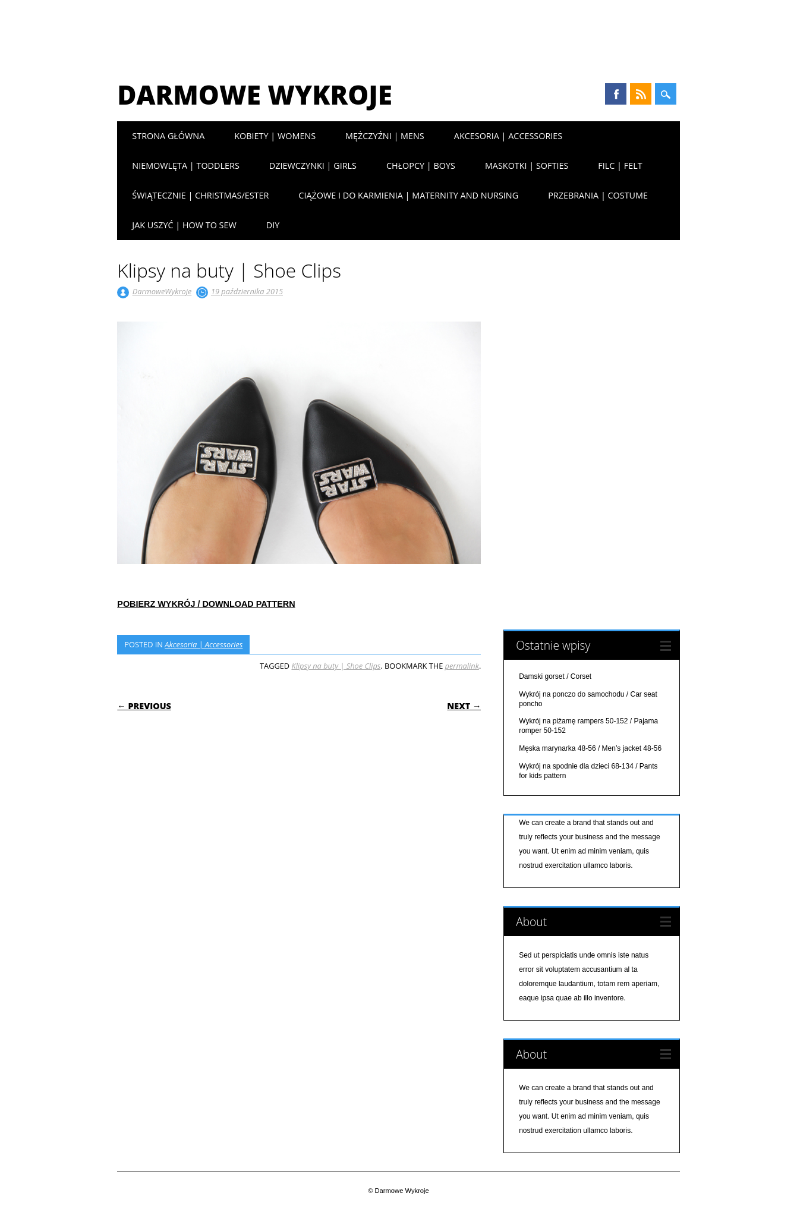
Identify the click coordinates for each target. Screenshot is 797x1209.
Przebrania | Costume (598, 195)
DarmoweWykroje (162, 291)
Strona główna (168, 135)
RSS (640, 94)
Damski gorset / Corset (555, 676)
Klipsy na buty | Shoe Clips (335, 665)
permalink (462, 665)
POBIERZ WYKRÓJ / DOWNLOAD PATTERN (206, 604)
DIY (273, 225)
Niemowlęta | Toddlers (185, 165)
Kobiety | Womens (275, 135)
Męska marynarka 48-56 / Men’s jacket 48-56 (590, 748)
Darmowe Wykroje (254, 94)
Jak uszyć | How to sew (184, 225)
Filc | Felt (620, 165)
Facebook (615, 94)
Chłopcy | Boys (420, 165)
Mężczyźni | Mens (384, 135)
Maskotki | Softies (526, 165)
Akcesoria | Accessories (508, 135)
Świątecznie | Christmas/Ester (200, 195)
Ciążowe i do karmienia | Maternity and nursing (408, 195)
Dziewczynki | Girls (313, 165)
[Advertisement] (398, 32)
